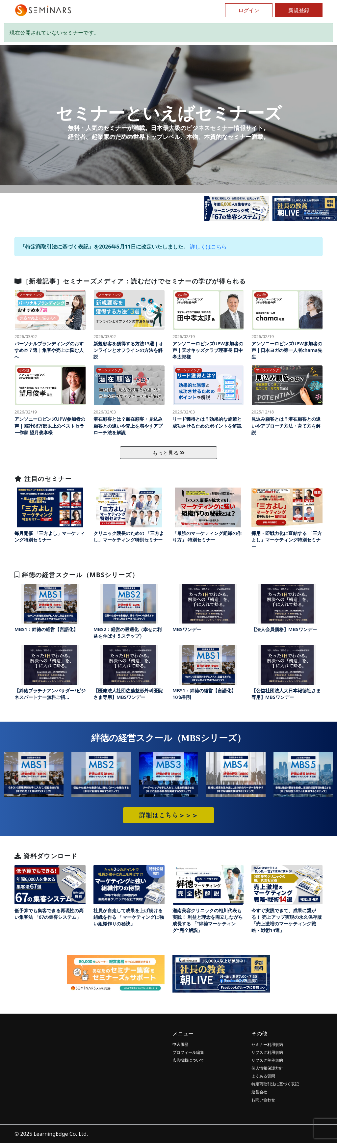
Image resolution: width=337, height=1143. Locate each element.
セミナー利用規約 (267, 1044)
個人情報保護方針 (267, 1068)
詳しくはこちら (208, 246)
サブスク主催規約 (267, 1060)
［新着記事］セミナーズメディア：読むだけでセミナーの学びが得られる (130, 281)
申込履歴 (180, 1044)
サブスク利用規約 (267, 1052)
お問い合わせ (263, 1100)
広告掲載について (188, 1060)
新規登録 (298, 10)
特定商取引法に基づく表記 (275, 1084)
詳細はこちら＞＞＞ (168, 815)
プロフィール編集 (188, 1052)
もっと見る (168, 452)
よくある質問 (263, 1076)
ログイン (248, 10)
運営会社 (259, 1092)
